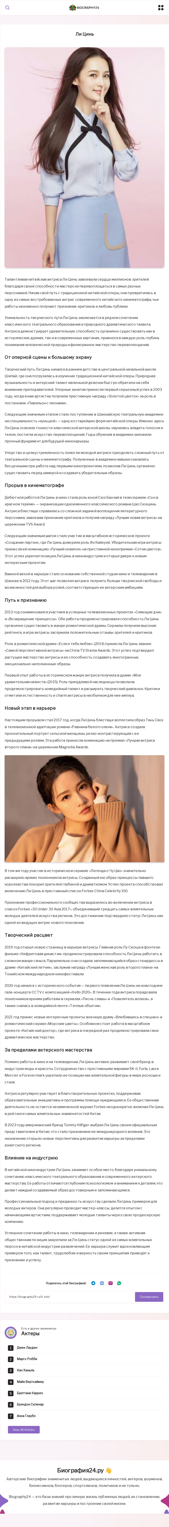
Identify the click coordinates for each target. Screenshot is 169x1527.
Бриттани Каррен (30, 1393)
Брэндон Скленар (30, 1404)
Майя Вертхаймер (30, 1382)
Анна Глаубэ (26, 1416)
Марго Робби (27, 1359)
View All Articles (24, 1429)
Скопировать (149, 1296)
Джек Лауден (27, 1347)
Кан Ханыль (25, 1370)
